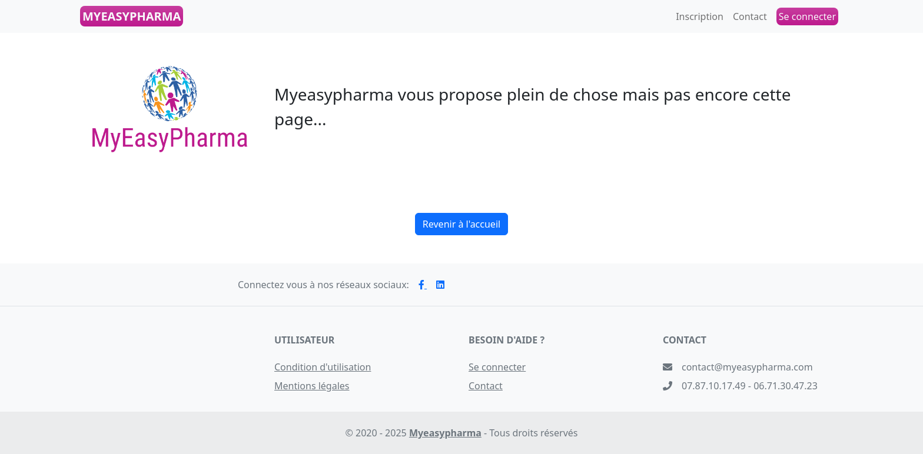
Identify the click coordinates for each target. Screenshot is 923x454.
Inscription (699, 16)
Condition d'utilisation (322, 366)
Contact (750, 16)
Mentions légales (312, 385)
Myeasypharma (445, 432)
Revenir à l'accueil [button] (461, 224)
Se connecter (497, 366)
